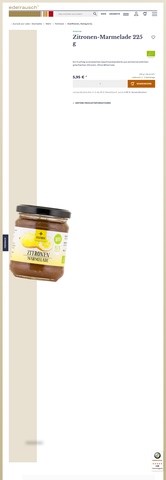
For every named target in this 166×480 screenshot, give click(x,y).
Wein (103, 14)
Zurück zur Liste (21, 24)
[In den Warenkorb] (141, 84)
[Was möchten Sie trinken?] (76, 14)
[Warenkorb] (145, 14)
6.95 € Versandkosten (135, 92)
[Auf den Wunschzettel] (153, 37)
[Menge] (100, 84)
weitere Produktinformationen (92, 103)
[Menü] (161, 452)
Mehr (126, 14)
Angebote (114, 14)
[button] (136, 14)
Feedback (5, 243)
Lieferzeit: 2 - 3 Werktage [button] (143, 77)
